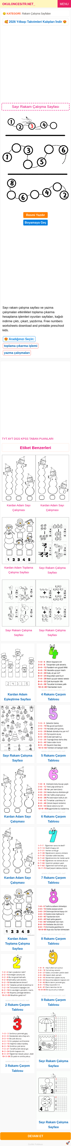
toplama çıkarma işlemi (20, 345)
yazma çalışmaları (17, 352)
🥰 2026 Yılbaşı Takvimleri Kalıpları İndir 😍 (35, 21)
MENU (64, 4)
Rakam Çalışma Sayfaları (36, 13)
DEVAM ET (35, 1136)
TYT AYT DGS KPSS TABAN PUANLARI (27, 438)
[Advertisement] (35, 64)
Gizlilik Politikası (35, 1144)
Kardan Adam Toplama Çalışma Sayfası (17, 943)
